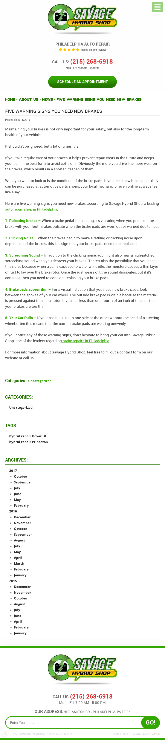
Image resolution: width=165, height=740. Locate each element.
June (17, 494)
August (19, 540)
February (21, 505)
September (23, 482)
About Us (28, 99)
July (17, 488)
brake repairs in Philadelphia (85, 340)
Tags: (11, 425)
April (18, 557)
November (22, 523)
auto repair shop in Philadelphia (31, 209)
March (19, 563)
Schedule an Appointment (82, 81)
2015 (13, 581)
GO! (151, 722)
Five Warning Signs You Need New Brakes (99, 99)
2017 (13, 470)
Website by (146, 733)
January (20, 575)
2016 (13, 511)
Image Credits (120, 733)
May (17, 499)
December (22, 517)
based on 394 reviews (93, 50)
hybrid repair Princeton (28, 442)
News (47, 99)
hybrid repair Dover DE (28, 436)
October (20, 476)
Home (10, 99)
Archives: (16, 460)
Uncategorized (40, 381)
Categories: (19, 397)
